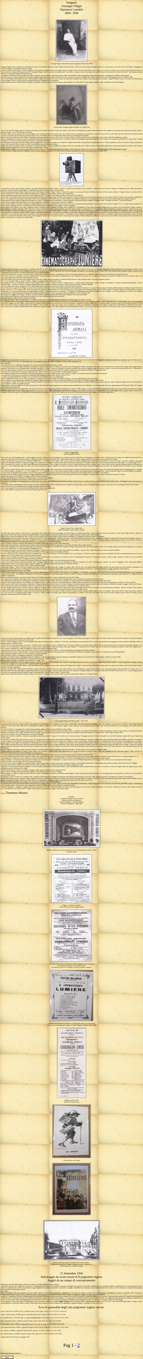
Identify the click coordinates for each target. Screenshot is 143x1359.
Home (7, 1357)
